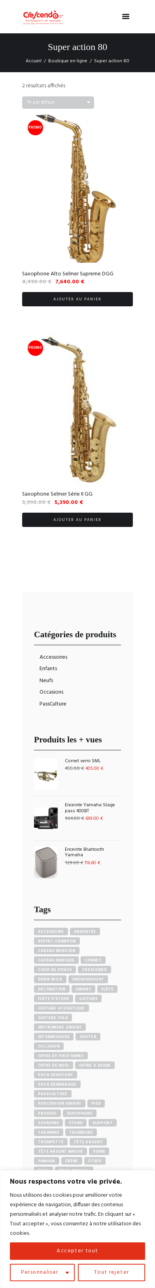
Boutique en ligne (67, 61)
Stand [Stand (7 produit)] (76, 1123)
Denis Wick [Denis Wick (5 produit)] (50, 979)
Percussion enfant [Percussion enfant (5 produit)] (59, 1103)
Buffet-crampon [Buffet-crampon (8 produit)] (57, 941)
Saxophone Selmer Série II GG (57, 494)
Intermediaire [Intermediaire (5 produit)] (54, 1037)
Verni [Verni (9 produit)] (99, 1151)
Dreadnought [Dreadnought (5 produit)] (88, 979)
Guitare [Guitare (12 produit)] (88, 999)
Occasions (51, 692)
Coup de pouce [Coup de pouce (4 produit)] (55, 970)
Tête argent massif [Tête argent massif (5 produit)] (60, 1151)
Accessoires (53, 657)
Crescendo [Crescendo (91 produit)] (94, 970)
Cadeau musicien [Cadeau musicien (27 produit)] (57, 951)
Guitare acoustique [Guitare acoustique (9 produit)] (61, 1008)
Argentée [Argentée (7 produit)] (85, 932)
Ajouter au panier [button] (77, 299)
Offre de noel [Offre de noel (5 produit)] (53, 1065)
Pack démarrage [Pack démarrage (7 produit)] (57, 1084)
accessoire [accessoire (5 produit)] (51, 932)
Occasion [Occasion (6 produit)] (49, 1046)
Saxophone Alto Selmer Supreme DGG (67, 274)
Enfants (48, 668)
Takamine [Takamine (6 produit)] (48, 1132)
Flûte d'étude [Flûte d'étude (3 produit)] (53, 999)
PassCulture (53, 704)
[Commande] (58, 102)
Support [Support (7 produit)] (103, 1123)
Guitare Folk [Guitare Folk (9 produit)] (53, 1018)
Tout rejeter (111, 1272)
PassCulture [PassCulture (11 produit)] (53, 1094)
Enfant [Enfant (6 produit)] (84, 989)
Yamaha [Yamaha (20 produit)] (46, 1161)
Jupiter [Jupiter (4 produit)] (87, 1037)
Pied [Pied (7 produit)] (96, 1103)
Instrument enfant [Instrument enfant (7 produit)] (60, 1027)
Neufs (46, 680)
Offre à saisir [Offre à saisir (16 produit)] (95, 1065)
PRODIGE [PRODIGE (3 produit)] (47, 1113)
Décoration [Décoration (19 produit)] (52, 989)
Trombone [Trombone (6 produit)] (81, 1132)
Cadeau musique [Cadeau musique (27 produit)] (56, 960)
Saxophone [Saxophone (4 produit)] (80, 1113)
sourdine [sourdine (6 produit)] (48, 1123)
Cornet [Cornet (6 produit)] (93, 960)
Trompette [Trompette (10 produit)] (51, 1142)
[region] (77, 1229)
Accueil (34, 61)
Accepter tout (77, 1250)
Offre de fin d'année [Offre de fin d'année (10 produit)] (61, 1056)
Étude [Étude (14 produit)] (95, 1161)
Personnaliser (40, 1272)
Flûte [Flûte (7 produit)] (107, 989)
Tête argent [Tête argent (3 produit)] (88, 1142)
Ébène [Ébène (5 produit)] (71, 1161)
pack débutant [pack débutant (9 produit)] (55, 1075)
